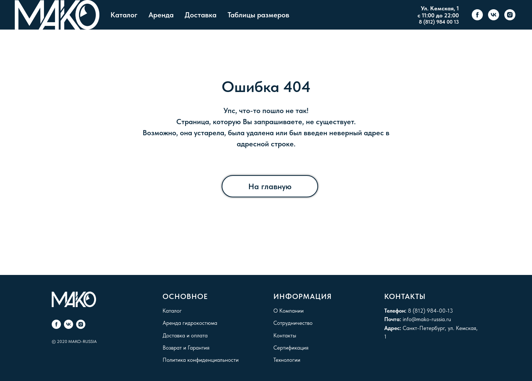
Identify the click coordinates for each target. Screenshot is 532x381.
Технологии (286, 360)
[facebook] (477, 14)
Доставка (200, 14)
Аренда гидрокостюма (190, 323)
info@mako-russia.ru (427, 319)
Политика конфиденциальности (201, 360)
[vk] (493, 14)
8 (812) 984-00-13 (430, 310)
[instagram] (509, 14)
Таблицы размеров (258, 14)
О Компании (288, 310)
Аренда (161, 14)
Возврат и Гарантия (186, 347)
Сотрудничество (293, 323)
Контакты (284, 335)
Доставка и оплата (185, 335)
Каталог (123, 14)
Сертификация (290, 347)
